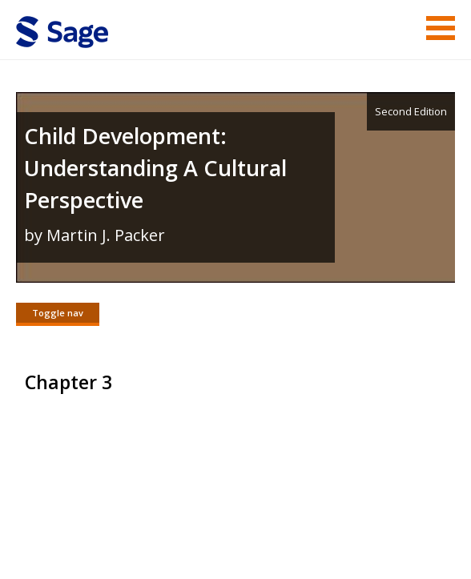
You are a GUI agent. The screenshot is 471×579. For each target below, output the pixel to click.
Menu (440, 28)
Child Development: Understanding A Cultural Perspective (155, 168)
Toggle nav (57, 313)
